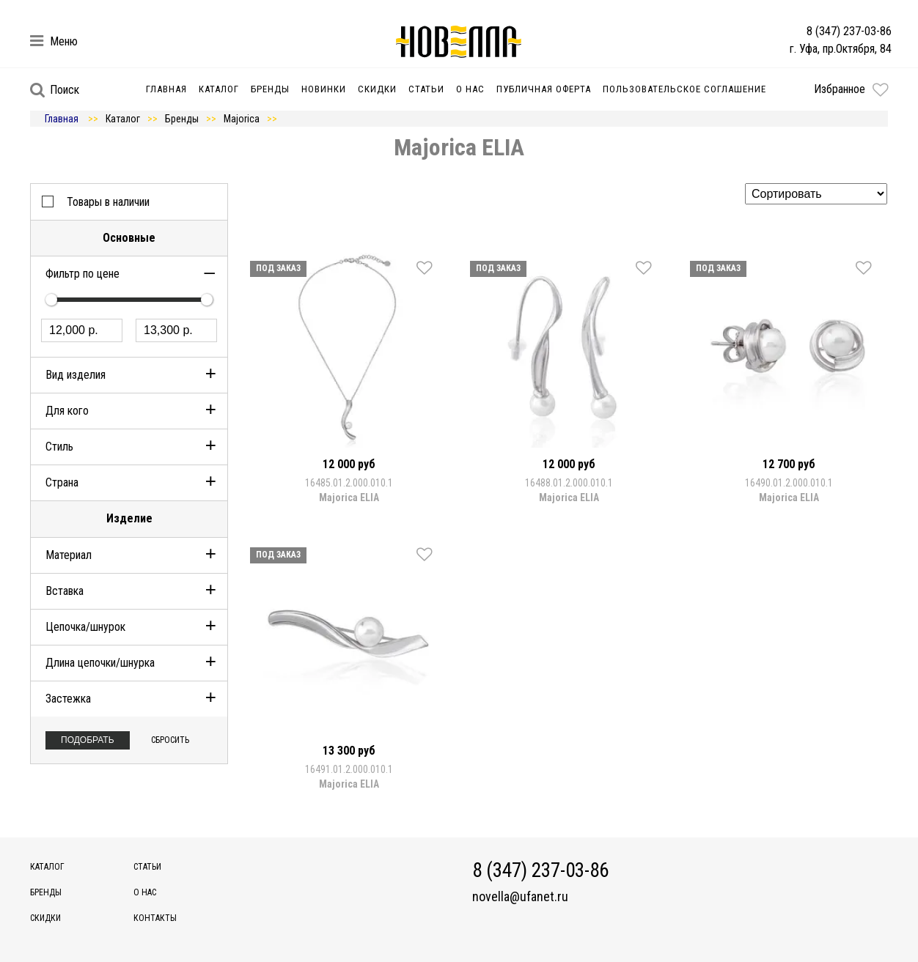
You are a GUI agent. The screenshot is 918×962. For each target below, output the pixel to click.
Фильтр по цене (82, 274)
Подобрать (87, 740)
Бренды (270, 89)
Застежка (68, 699)
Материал (68, 555)
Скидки (377, 89)
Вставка (64, 591)
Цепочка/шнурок (85, 627)
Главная (166, 89)
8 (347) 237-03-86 (849, 31)
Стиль (59, 447)
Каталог (219, 89)
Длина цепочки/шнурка (100, 663)
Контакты (155, 918)
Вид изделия (75, 375)
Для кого (67, 411)
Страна (61, 482)
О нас (470, 89)
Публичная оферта (543, 89)
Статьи (426, 89)
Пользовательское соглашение (684, 89)
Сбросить (170, 740)
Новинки (323, 89)
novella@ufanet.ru (520, 896)
